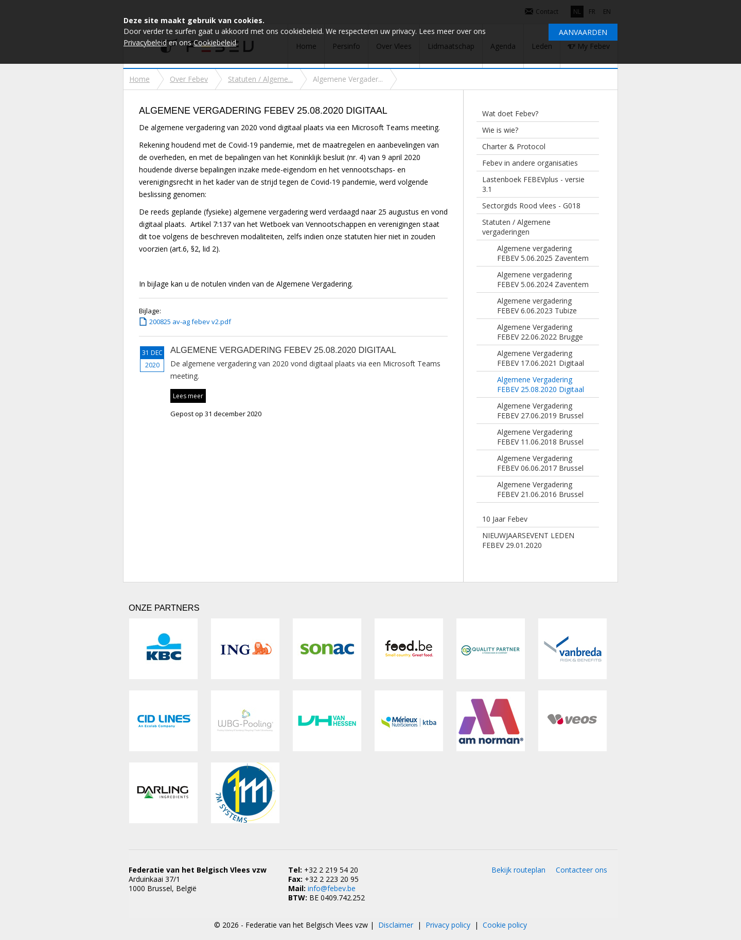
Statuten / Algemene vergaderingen (516, 227)
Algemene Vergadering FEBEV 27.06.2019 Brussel (540, 410)
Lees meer (188, 396)
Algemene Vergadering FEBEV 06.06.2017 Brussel (540, 463)
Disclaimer (395, 925)
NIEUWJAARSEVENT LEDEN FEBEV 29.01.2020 (528, 540)
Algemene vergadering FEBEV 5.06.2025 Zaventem (543, 253)
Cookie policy (505, 925)
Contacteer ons (581, 870)
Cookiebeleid (214, 42)
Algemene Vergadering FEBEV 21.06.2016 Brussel (540, 489)
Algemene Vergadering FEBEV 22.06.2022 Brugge (540, 332)
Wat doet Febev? (510, 113)
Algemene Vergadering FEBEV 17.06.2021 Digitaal (540, 358)
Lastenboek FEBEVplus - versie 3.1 (533, 184)
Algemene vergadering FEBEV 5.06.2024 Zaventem (543, 279)
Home (139, 79)
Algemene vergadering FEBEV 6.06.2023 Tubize (537, 305)
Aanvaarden (583, 32)
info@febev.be (332, 888)
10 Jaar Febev (504, 519)
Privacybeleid (145, 42)
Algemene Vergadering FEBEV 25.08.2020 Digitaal (540, 384)
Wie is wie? (500, 130)
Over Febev (189, 79)
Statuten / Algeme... (260, 79)
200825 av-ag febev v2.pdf (190, 321)
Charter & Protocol (513, 146)
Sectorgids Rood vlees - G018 (531, 205)
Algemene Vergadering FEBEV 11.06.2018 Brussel (540, 437)
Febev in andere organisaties (530, 163)
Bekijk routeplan (518, 870)
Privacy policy (448, 925)
